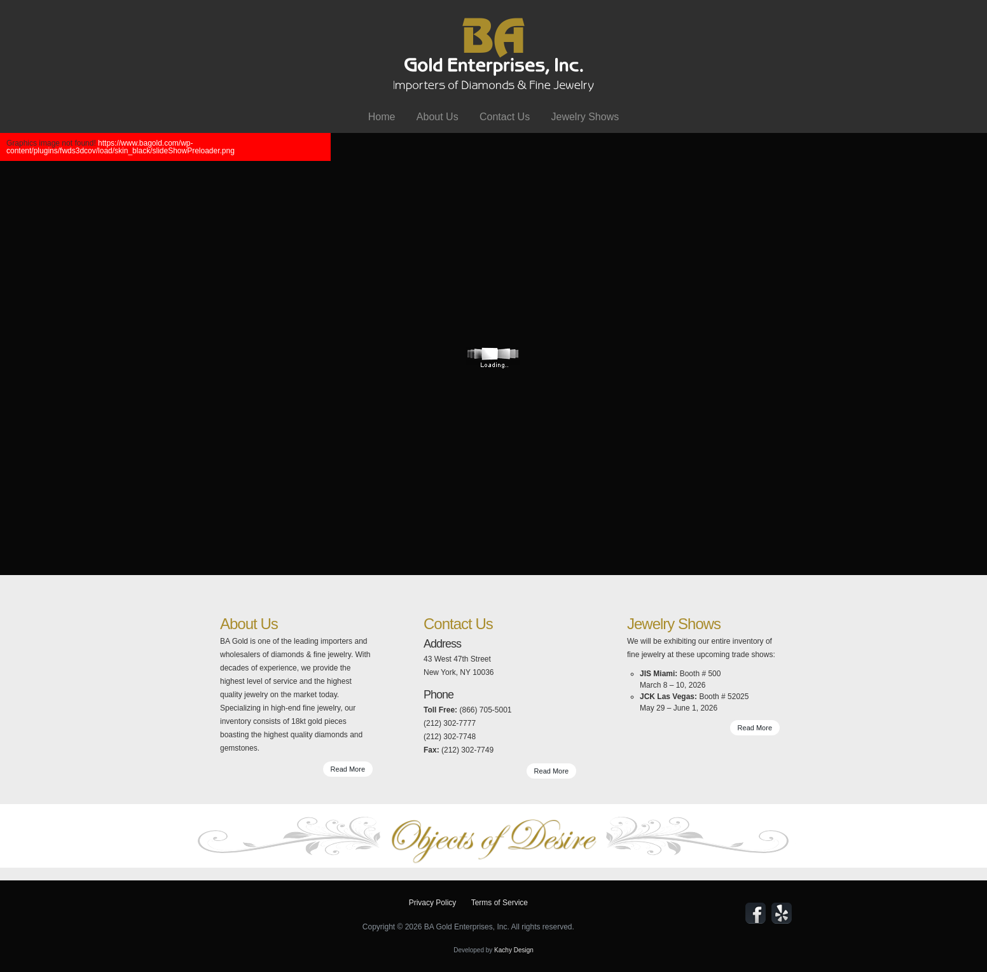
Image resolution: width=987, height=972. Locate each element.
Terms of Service (499, 902)
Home (382, 116)
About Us (438, 116)
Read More (348, 769)
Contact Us (505, 116)
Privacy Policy (433, 902)
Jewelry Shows (585, 116)
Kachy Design (514, 950)
